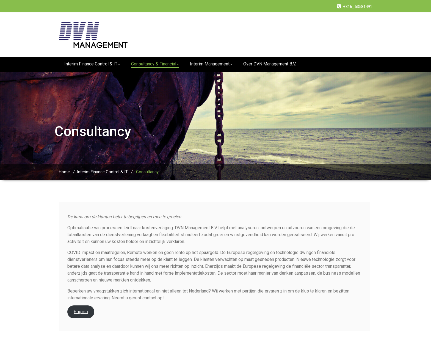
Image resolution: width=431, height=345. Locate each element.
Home (64, 171)
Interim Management (211, 64)
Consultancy (147, 171)
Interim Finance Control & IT (92, 64)
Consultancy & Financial (155, 64)
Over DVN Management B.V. (269, 64)
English (81, 311)
